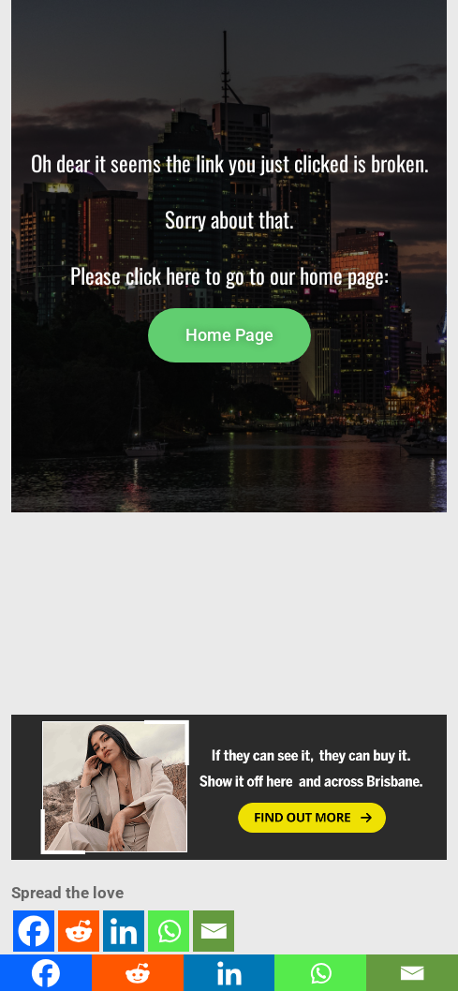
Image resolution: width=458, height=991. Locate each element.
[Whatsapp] (168, 931)
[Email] (213, 931)
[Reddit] (78, 931)
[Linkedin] (123, 931)
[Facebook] (33, 931)
